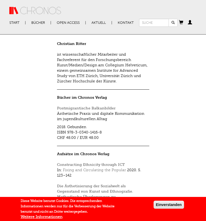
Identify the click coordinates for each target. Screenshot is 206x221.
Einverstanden (169, 206)
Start (14, 23)
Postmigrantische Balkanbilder (86, 108)
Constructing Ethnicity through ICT (91, 164)
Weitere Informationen (41, 218)
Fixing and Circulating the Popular (94, 170)
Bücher (38, 23)
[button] (181, 22)
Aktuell (98, 23)
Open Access (68, 23)
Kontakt (126, 23)
